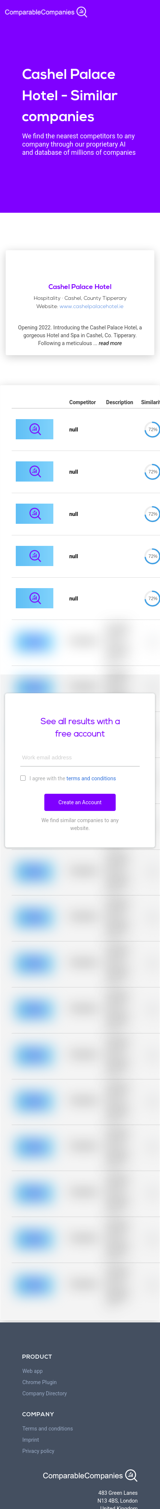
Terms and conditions (47, 1429)
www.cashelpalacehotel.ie (92, 307)
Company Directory (44, 1393)
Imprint (30, 1440)
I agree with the (68, 778)
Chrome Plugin (39, 1382)
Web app (32, 1371)
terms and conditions (91, 778)
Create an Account (80, 802)
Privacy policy (38, 1451)
